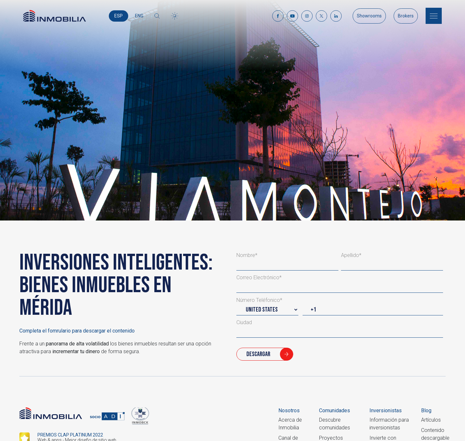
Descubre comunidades (334, 424)
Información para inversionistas (389, 424)
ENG (139, 15)
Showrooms (369, 15)
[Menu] (434, 16)
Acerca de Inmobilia (290, 424)
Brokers (406, 15)
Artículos (431, 420)
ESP (118, 15)
